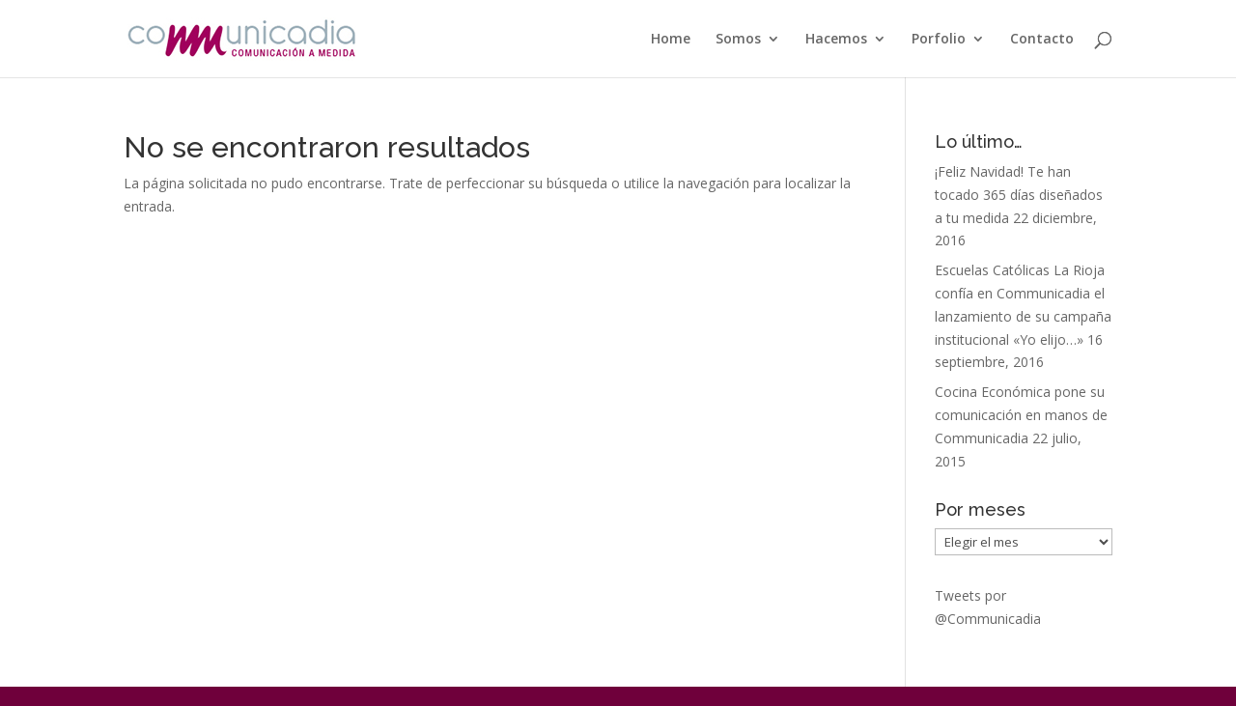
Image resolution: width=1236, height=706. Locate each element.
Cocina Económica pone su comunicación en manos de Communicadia (1021, 414)
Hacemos (836, 39)
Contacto (1042, 39)
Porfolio (939, 39)
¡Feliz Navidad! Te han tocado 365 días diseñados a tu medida (1019, 194)
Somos (738, 39)
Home (670, 39)
